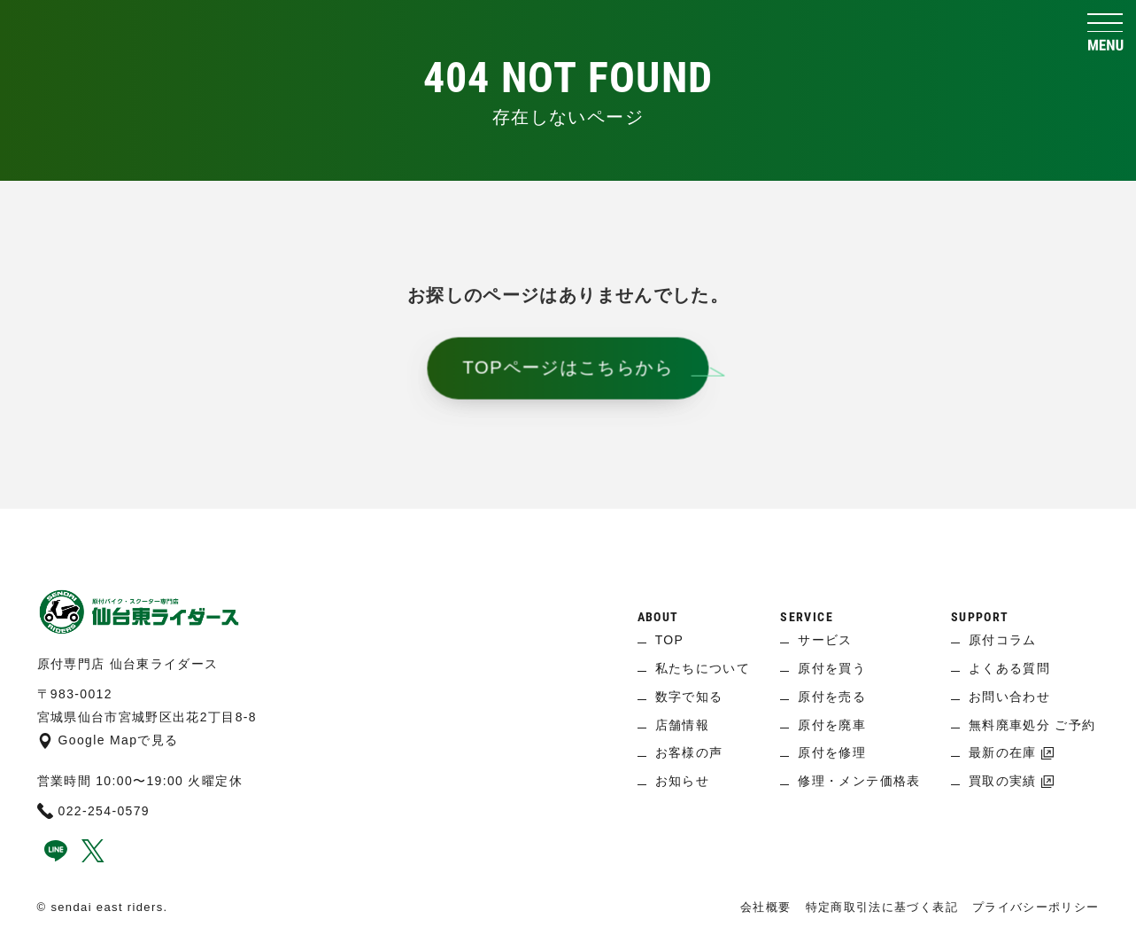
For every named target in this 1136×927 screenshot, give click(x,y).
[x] (92, 858)
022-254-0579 (94, 811)
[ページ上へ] (568, 535)
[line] (55, 858)
